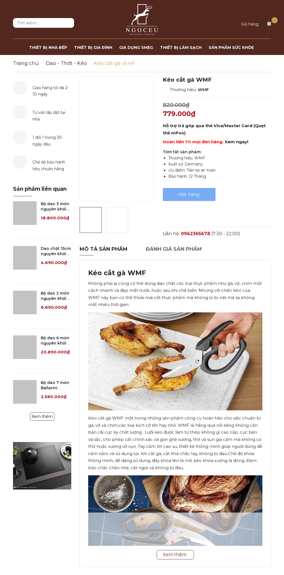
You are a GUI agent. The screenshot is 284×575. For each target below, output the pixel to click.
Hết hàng (189, 194)
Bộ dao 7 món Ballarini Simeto (55, 388)
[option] (117, 139)
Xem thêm (42, 416)
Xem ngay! (236, 141)
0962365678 (195, 233)
